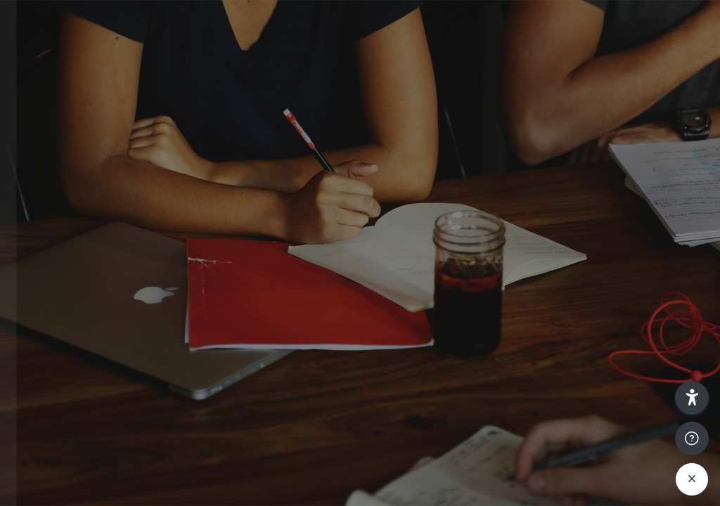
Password (47, 277)
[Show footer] (692, 438)
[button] (692, 398)
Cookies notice (148, 487)
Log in (149, 382)
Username (47, 208)
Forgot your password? (225, 342)
